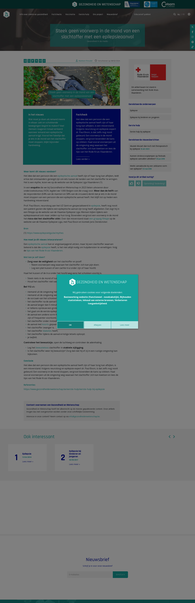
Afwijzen (97, 325)
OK (70, 325)
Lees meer (124, 325)
